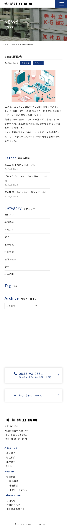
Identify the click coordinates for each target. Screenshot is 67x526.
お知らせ (15, 44)
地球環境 (9, 244)
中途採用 (14, 485)
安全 (7, 266)
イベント (9, 229)
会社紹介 (11, 453)
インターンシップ (18, 489)
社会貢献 (9, 251)
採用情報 (9, 222)
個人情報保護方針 (15, 509)
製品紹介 (11, 457)
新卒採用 (14, 481)
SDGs (8, 237)
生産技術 (11, 461)
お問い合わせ (13, 504)
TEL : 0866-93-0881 (16, 434)
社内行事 (9, 274)
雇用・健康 (10, 259)
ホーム (6, 44)
